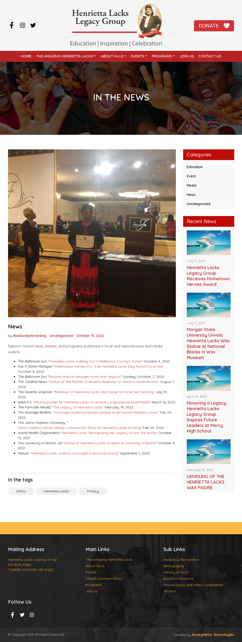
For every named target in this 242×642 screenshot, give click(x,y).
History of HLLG (175, 572)
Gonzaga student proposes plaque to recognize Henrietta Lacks (106, 412)
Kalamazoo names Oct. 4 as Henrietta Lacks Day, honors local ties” (109, 366)
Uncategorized (61, 336)
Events (137, 56)
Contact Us (209, 56)
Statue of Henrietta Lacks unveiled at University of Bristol (110, 443)
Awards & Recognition (181, 559)
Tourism (169, 591)
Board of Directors (178, 578)
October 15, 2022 (90, 336)
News (191, 194)
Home (26, 56)
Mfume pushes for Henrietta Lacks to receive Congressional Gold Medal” (93, 402)
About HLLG (112, 56)
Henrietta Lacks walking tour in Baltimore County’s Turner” (96, 361)
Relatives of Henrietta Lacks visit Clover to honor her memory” (105, 392)
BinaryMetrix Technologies (213, 635)
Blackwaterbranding (29, 336)
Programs (162, 56)
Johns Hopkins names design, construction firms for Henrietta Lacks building (79, 427)
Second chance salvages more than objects (84, 376)
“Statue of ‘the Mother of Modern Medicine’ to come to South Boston (103, 382)
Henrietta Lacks (56, 491)
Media (192, 185)
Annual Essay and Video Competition (193, 585)
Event (191, 176)
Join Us (186, 56)
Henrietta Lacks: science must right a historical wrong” (75, 453)
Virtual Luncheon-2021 (103, 578)
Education (195, 167)
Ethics (21, 491)
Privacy (93, 491)
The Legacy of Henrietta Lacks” (78, 407)
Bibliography (173, 566)
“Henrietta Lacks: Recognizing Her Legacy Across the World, (108, 433)
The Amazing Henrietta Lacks (64, 56)
